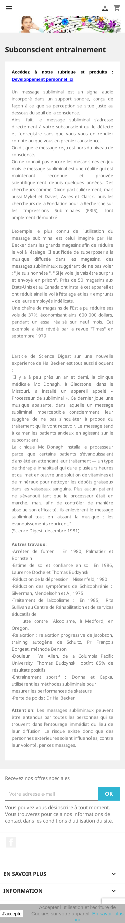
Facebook (11, 842)
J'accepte (12, 913)
